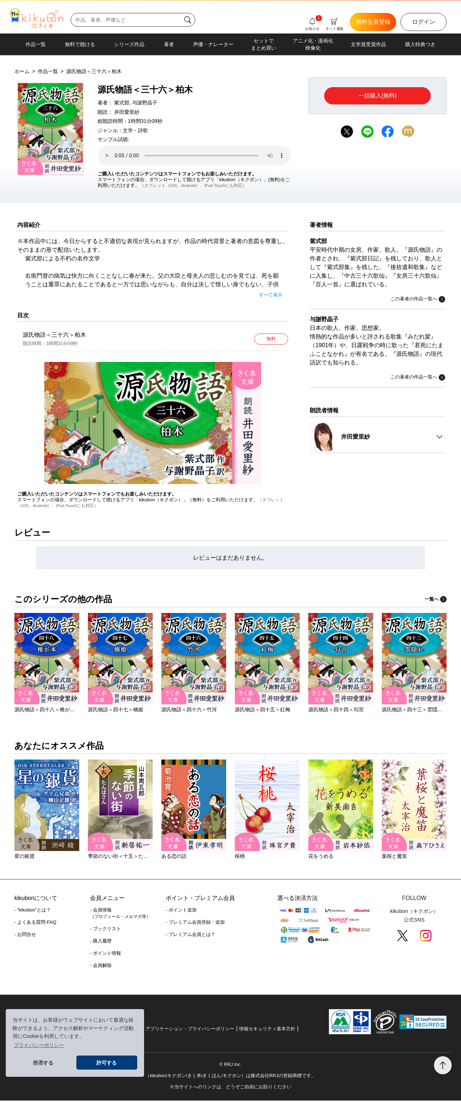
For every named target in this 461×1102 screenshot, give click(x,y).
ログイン (423, 22)
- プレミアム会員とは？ (190, 936)
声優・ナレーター (213, 44)
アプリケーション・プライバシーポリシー (190, 1030)
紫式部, (122, 103)
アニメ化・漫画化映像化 (313, 44)
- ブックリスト (105, 930)
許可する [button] (107, 1063)
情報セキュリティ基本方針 (267, 1030)
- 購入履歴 (101, 942)
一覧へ (436, 600)
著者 (169, 44)
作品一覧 (36, 44)
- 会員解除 (101, 966)
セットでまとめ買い (263, 44)
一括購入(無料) (377, 96)
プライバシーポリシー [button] (39, 1045)
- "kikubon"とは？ (32, 911)
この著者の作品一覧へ (417, 299)
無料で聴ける (80, 44)
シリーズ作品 (129, 44)
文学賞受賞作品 (368, 44)
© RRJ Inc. (230, 1066)
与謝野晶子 (144, 103)
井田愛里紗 (126, 112)
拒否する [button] (43, 1063)
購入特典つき (420, 44)
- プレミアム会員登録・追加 (195, 923)
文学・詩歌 (135, 130)
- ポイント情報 (105, 954)
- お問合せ (25, 936)
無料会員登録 (373, 22)
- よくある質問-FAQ (35, 923)
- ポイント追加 (181, 911)
